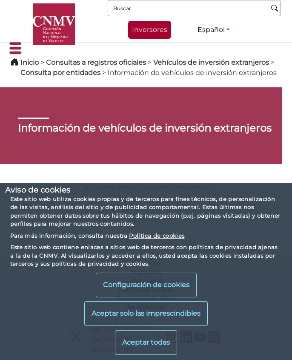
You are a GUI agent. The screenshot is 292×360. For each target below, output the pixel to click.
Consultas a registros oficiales (96, 62)
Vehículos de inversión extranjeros (211, 62)
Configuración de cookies (146, 285)
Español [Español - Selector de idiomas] (211, 30)
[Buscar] (275, 8)
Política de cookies (156, 235)
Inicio (29, 62)
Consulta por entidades (60, 73)
